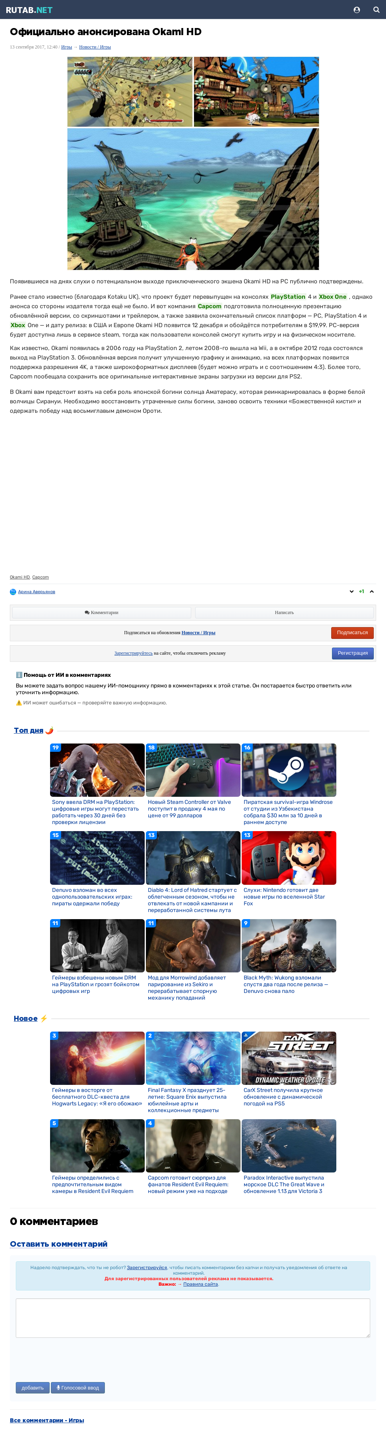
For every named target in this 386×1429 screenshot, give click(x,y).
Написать (284, 612)
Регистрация (353, 653)
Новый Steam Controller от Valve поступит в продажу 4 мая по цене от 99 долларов (189, 809)
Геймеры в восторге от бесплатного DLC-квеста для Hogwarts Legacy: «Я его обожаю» (97, 1097)
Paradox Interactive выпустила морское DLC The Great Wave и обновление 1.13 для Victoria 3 (284, 1184)
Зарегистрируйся (147, 1267)
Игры (66, 47)
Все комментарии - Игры (47, 1420)
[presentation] (76, 1360)
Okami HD (20, 577)
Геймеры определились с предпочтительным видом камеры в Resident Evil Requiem (92, 1184)
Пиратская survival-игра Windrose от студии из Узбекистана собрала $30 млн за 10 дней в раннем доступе (288, 812)
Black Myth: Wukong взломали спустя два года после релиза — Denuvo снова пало (286, 984)
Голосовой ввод (78, 1388)
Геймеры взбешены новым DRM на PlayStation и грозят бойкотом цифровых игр (96, 984)
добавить (33, 1388)
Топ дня (28, 731)
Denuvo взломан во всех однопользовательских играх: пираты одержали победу (92, 897)
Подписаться (352, 632)
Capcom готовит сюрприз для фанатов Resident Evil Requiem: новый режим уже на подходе (188, 1184)
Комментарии (101, 612)
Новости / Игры (95, 47)
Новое (25, 1019)
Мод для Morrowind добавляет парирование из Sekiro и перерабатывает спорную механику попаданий (187, 987)
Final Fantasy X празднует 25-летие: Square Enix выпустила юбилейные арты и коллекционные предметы (187, 1100)
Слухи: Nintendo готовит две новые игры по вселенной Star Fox (284, 897)
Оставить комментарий (59, 1244)
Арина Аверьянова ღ (40, 591)
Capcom (40, 577)
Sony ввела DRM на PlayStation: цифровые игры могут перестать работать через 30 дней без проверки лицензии (95, 812)
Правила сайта (200, 1284)
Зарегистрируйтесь (133, 653)
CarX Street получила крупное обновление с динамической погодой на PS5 (283, 1097)
